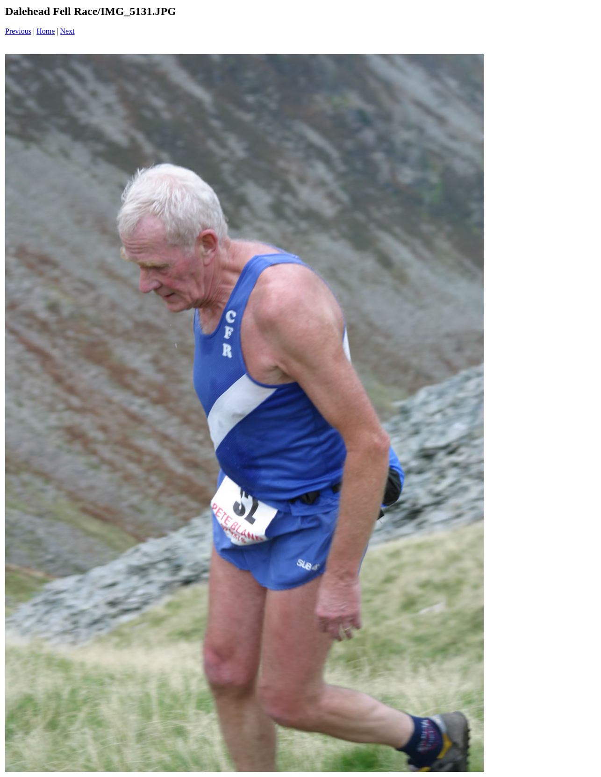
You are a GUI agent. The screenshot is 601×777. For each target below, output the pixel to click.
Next (67, 31)
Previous (18, 31)
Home (45, 31)
